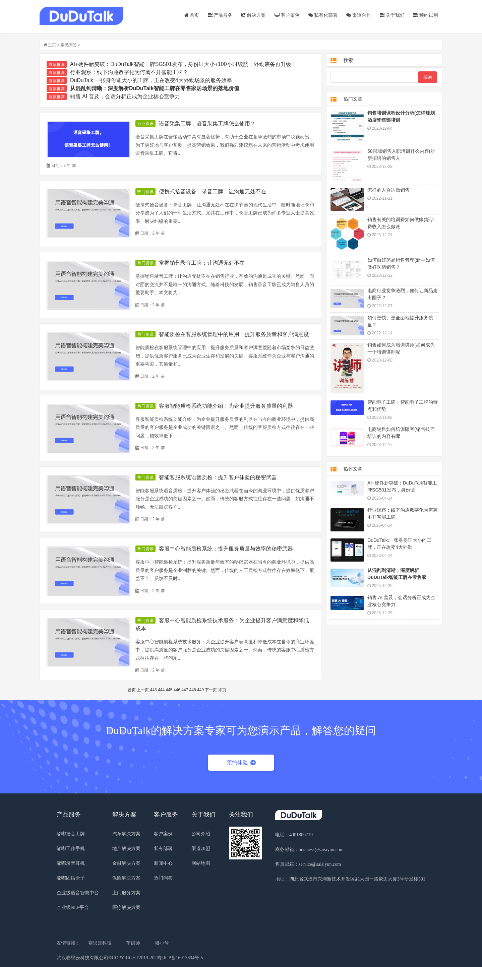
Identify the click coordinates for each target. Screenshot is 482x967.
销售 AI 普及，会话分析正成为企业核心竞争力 (125, 97)
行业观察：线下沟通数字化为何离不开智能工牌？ (129, 72)
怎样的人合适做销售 (388, 190)
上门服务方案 (126, 893)
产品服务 (219, 15)
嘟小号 (162, 943)
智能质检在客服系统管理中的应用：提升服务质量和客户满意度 (234, 334)
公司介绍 (200, 834)
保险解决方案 (126, 878)
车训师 (133, 943)
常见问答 (69, 45)
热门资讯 (146, 192)
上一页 (143, 690)
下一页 (211, 690)
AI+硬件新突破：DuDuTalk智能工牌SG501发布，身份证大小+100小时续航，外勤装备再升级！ (183, 64)
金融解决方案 (126, 863)
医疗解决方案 (126, 907)
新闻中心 (163, 863)
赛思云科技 (100, 943)
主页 (52, 45)
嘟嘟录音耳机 (71, 863)
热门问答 (163, 878)
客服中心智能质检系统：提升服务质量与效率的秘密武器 (226, 549)
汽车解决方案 (126, 834)
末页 (223, 690)
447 (185, 690)
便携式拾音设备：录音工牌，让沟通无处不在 (212, 192)
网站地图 (200, 863)
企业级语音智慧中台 (78, 893)
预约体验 (241, 762)
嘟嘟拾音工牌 (71, 834)
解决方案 (253, 15)
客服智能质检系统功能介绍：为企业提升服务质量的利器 (226, 406)
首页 (191, 15)
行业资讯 (146, 124)
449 (200, 690)
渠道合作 (358, 15)
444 (161, 690)
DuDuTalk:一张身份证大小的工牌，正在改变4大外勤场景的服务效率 (151, 80)
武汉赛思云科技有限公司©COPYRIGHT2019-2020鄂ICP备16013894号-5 (130, 958)
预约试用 (425, 15)
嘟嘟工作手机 (71, 848)
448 (193, 690)
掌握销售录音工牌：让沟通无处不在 (202, 263)
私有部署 (163, 848)
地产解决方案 (126, 848)
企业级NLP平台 (73, 907)
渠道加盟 (200, 848)
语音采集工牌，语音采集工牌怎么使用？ (207, 124)
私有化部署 (322, 15)
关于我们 (391, 15)
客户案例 (286, 15)
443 (153, 690)
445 (169, 690)
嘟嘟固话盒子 (71, 878)
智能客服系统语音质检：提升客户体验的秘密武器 (218, 477)
